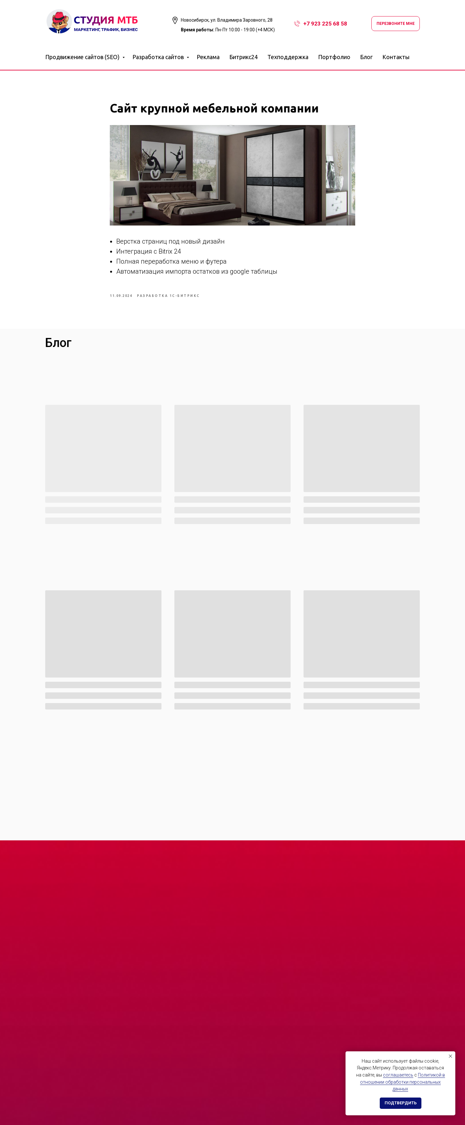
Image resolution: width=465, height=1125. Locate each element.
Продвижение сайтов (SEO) (83, 57)
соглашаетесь (398, 1075)
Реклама (208, 57)
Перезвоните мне (396, 23)
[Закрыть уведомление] (450, 1056)
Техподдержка (287, 57)
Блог (366, 57)
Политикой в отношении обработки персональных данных (402, 1081)
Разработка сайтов (158, 57)
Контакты (395, 57)
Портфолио (334, 57)
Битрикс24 (243, 57)
